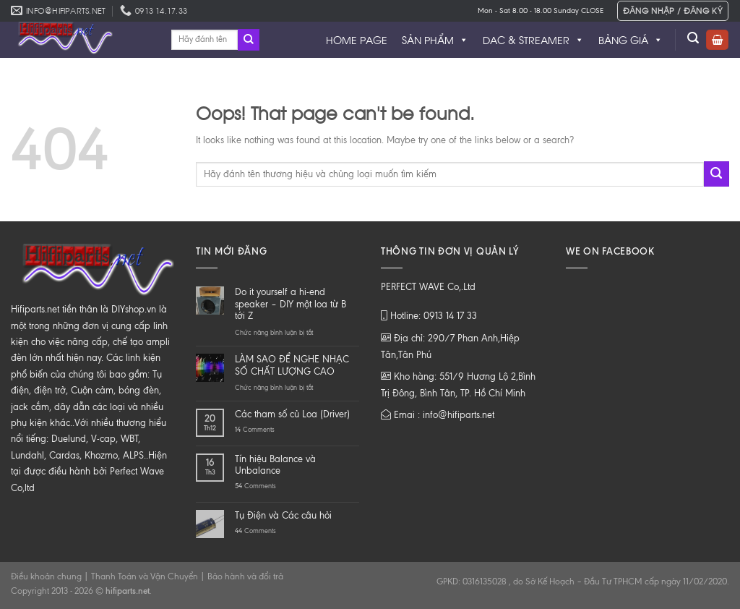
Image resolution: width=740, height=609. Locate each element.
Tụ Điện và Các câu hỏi (283, 515)
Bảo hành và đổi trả (245, 576)
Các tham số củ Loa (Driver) (292, 414)
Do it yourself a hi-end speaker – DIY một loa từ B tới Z (290, 304)
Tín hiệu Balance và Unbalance (275, 465)
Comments (255, 429)
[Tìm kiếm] (693, 38)
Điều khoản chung (46, 576)
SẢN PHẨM (435, 40)
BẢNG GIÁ (630, 40)
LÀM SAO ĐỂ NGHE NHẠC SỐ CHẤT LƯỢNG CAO (292, 365)
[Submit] (248, 40)
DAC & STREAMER (533, 40)
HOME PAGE (356, 39)
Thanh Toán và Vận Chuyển (144, 576)
